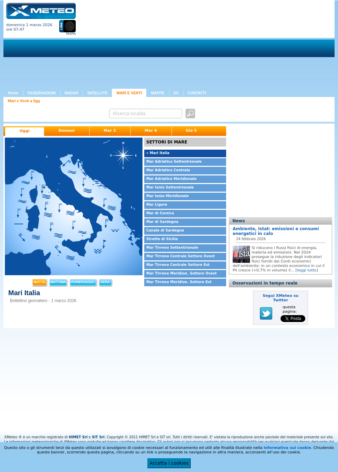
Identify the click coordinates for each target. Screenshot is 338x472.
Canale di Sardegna (165, 230)
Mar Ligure (156, 204)
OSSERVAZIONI (42, 93)
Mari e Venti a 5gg (24, 101)
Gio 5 (191, 130)
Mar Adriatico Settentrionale (174, 161)
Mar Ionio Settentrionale (170, 187)
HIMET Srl (78, 437)
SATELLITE (97, 93)
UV (176, 93)
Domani (67, 130)
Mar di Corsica (160, 213)
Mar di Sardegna (162, 222)
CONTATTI (197, 93)
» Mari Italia (157, 153)
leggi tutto (307, 270)
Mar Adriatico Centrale (168, 170)
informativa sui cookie (287, 448)
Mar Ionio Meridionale (167, 196)
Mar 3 (110, 130)
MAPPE (157, 93)
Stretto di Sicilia (162, 239)
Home (13, 93)
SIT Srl (98, 437)
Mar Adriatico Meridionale (171, 179)
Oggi (25, 131)
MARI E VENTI (129, 93)
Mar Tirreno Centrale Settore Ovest (180, 256)
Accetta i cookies (169, 463)
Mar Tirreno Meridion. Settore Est (179, 282)
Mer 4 (151, 130)
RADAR (71, 93)
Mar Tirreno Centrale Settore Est (178, 265)
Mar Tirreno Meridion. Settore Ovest (181, 273)
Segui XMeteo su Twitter (280, 297)
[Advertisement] (137, 46)
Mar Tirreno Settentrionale (172, 247)
